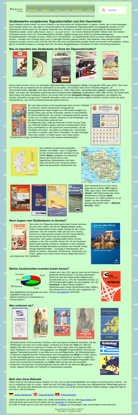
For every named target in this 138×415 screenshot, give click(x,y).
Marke (70, 384)
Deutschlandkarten (23, 395)
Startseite (33, 10)
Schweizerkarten (68, 395)
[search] (112, 10)
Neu (67, 10)
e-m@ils (63, 404)
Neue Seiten (86, 399)
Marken (45, 10)
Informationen (62, 292)
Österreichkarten (46, 395)
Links (89, 10)
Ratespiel (77, 10)
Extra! (57, 10)
